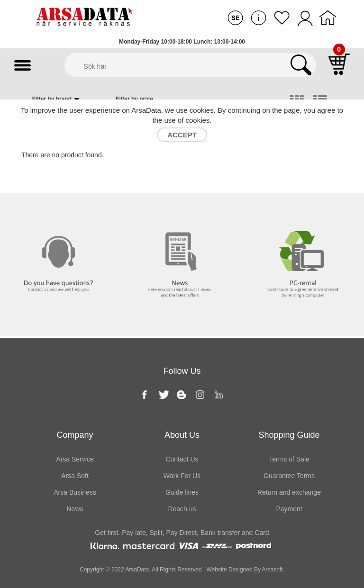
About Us (182, 435)
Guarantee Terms (289, 475)
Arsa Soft (75, 475)
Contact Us (181, 459)
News (182, 212)
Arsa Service (74, 459)
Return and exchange (289, 492)
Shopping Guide (288, 435)
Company (74, 435)
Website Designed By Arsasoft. (244, 569)
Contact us (60, 212)
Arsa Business (75, 492)
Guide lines (182, 492)
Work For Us (182, 475)
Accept (182, 135)
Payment (289, 509)
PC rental (303, 212)
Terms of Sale (289, 459)
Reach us (182, 509)
